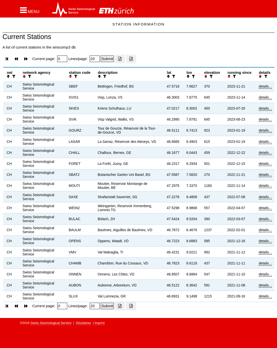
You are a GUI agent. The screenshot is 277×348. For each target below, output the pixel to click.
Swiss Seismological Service (51, 323)
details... (265, 86)
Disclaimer (83, 323)
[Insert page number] (62, 59)
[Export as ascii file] (131, 59)
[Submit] (107, 59)
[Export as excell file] (120, 59)
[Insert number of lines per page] (95, 59)
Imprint (100, 323)
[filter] (13, 76)
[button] (30, 10)
